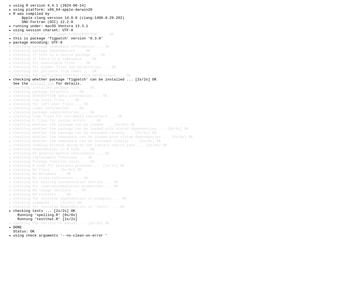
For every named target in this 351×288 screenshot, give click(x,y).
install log (42, 99)
